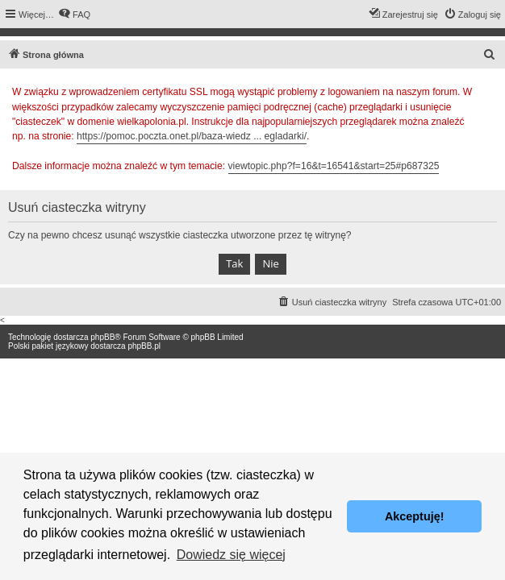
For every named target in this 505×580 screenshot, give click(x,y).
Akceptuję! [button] (414, 516)
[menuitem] (74, 14)
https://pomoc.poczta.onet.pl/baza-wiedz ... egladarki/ (192, 136)
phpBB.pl (144, 346)
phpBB (102, 337)
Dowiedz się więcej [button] (231, 554)
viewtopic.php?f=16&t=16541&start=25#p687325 (334, 166)
